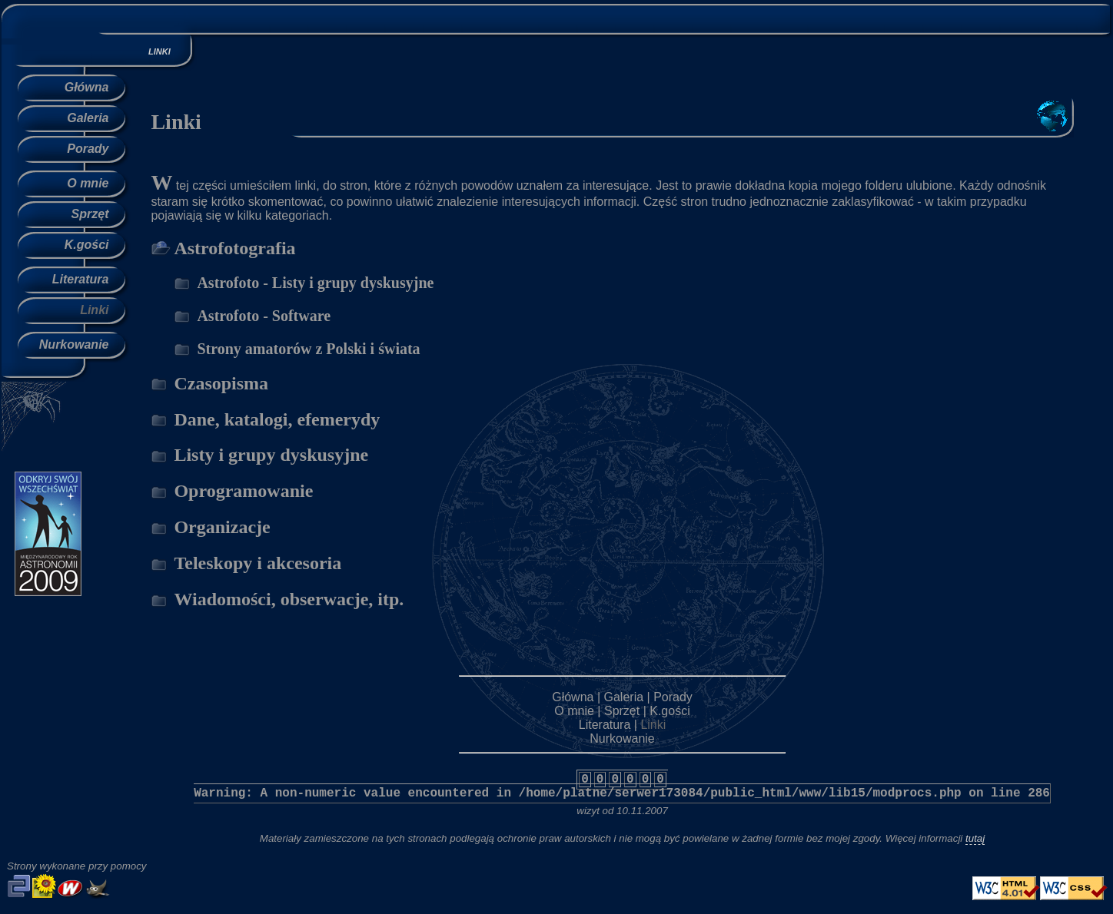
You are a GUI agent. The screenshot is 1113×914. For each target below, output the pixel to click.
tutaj (975, 838)
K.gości (87, 244)
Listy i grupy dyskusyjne (271, 455)
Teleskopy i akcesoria (257, 563)
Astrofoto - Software (264, 315)
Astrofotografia (234, 248)
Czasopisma (221, 383)
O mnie (87, 183)
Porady (87, 148)
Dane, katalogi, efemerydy (277, 419)
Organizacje (222, 527)
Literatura (80, 279)
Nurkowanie (74, 344)
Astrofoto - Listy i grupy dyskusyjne (315, 282)
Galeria (87, 117)
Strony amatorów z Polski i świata (308, 348)
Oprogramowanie (243, 491)
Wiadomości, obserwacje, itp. (289, 599)
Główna (87, 87)
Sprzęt (90, 213)
